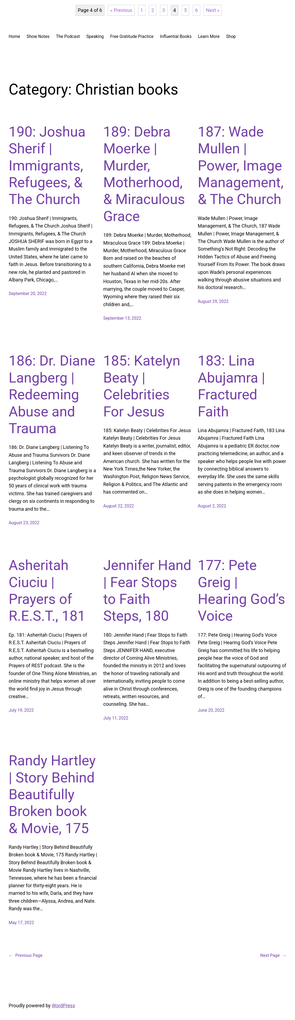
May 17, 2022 (21, 922)
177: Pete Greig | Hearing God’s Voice (241, 590)
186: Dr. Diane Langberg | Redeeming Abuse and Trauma (52, 394)
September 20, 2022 (28, 293)
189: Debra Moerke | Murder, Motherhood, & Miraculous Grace (144, 174)
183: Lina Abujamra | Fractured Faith (231, 386)
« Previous (121, 10)
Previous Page (25, 955)
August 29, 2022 (213, 301)
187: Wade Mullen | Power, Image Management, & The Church (241, 166)
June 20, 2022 (211, 710)
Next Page (273, 955)
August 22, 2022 (118, 506)
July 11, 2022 (115, 718)
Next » (212, 10)
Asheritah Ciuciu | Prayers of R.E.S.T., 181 (47, 590)
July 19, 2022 (21, 710)
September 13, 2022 (122, 318)
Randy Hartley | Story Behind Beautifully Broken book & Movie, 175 (52, 794)
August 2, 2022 (212, 506)
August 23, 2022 (24, 522)
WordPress (63, 1005)
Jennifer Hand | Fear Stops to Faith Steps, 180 (147, 590)
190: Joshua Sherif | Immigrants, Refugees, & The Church (47, 166)
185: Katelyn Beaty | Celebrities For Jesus (141, 386)
